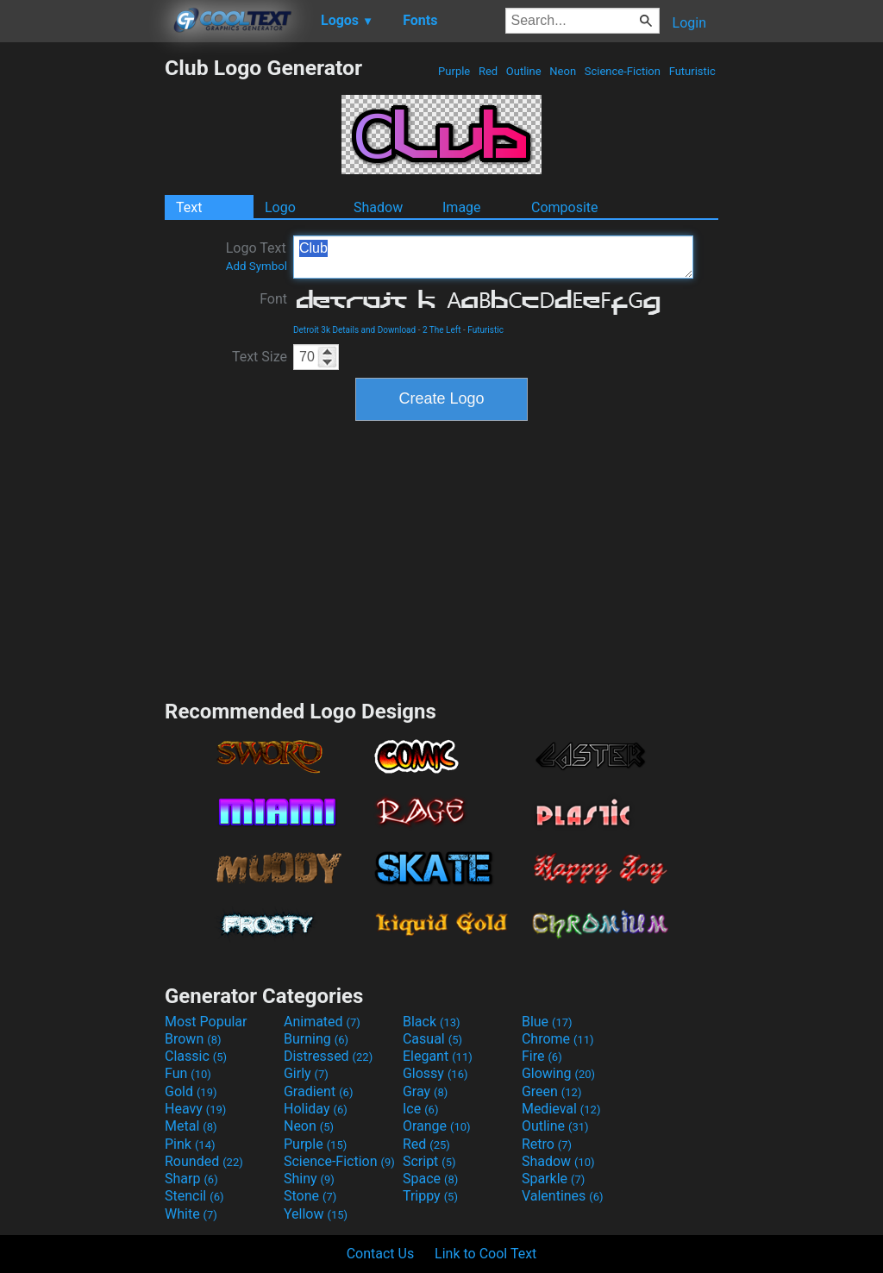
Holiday (316, 1109)
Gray (425, 1091)
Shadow (378, 207)
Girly (306, 1073)
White (191, 1214)
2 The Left (442, 330)
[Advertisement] (82, 314)
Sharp (191, 1178)
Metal (191, 1126)
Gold (191, 1091)
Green (552, 1091)
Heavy (195, 1109)
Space (430, 1178)
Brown (193, 1039)
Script (429, 1161)
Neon (563, 71)
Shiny (309, 1178)
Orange (437, 1126)
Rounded (204, 1161)
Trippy (430, 1196)
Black (431, 1021)
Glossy (435, 1073)
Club (493, 257)
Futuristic (692, 71)
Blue (547, 1021)
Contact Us (381, 1253)
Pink (190, 1144)
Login (689, 23)
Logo (280, 207)
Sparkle (553, 1178)
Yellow (316, 1214)
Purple (454, 71)
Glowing (558, 1073)
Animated (322, 1021)
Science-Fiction (623, 71)
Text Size (259, 356)
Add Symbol (256, 266)
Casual (432, 1039)
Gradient (318, 1091)
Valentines (563, 1196)
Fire (542, 1056)
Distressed (328, 1056)
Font (273, 299)
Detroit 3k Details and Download (354, 330)
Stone (310, 1196)
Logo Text (256, 256)
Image (461, 207)
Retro (547, 1144)
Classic (196, 1056)
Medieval (561, 1109)
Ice (420, 1109)
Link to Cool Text (485, 1253)
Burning (316, 1039)
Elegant (438, 1056)
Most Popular (206, 1021)
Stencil (194, 1196)
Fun (188, 1073)
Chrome (558, 1039)
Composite (564, 207)
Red (488, 71)
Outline (524, 71)
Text (189, 207)
